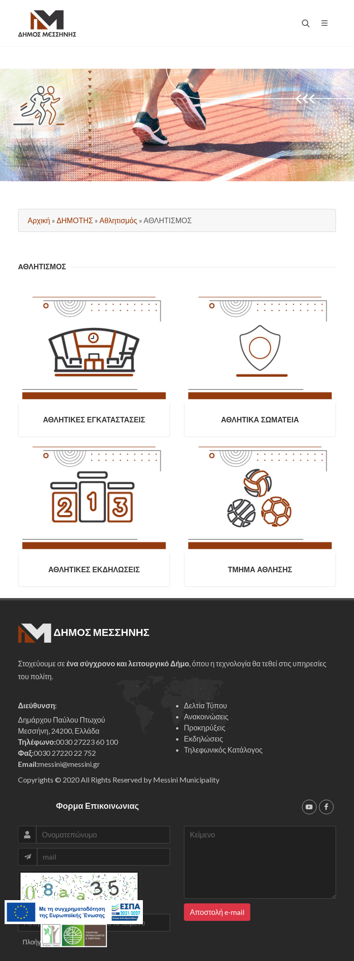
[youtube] (309, 807)
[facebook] (326, 807)
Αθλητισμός (118, 220)
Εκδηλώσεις (203, 738)
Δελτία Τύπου (205, 705)
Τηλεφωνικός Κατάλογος (223, 749)
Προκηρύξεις (204, 727)
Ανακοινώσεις (206, 716)
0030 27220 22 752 (65, 752)
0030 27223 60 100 (87, 741)
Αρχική (39, 220)
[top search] (304, 23)
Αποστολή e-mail (217, 912)
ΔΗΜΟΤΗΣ (75, 220)
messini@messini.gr (69, 763)
